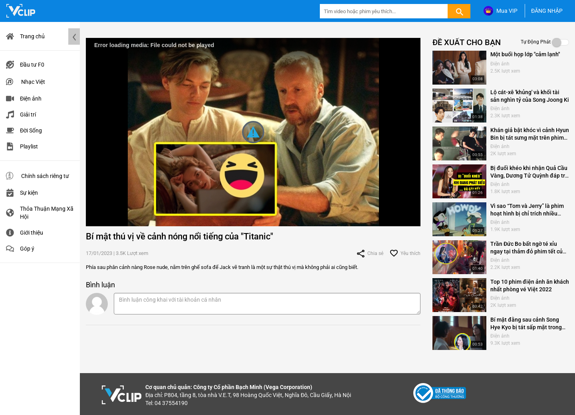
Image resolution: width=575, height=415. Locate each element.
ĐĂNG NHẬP (547, 11)
